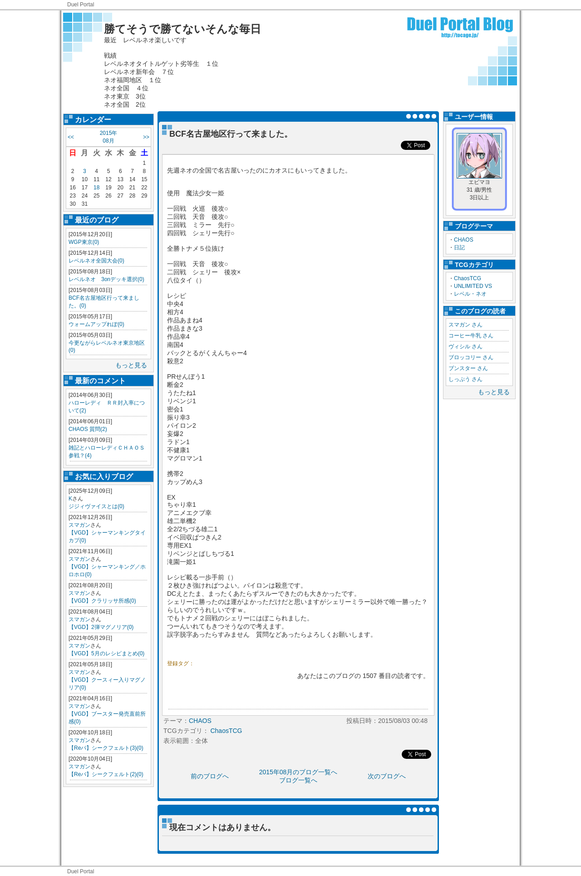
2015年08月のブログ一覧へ (298, 772)
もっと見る (131, 365)
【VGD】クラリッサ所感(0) (102, 601)
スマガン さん (465, 325)
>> (146, 137)
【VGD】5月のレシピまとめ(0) (106, 653)
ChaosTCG (467, 278)
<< (71, 137)
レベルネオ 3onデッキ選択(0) (106, 279)
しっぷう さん (465, 379)
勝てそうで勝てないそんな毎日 (182, 29)
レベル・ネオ (470, 294)
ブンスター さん (468, 368)
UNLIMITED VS (473, 286)
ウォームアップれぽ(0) (96, 324)
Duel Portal (80, 4)
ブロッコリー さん (470, 357)
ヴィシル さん (465, 346)
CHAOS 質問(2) (88, 429)
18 (96, 187)
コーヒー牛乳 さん (470, 335)
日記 (459, 247)
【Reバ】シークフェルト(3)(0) (106, 748)
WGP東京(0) (84, 242)
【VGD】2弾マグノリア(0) (101, 627)
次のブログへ (387, 776)
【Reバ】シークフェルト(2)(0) (106, 774)
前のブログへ (210, 776)
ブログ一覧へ (298, 780)
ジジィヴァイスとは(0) (96, 506)
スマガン (79, 525)
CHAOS (463, 240)
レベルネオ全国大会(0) (96, 260)
